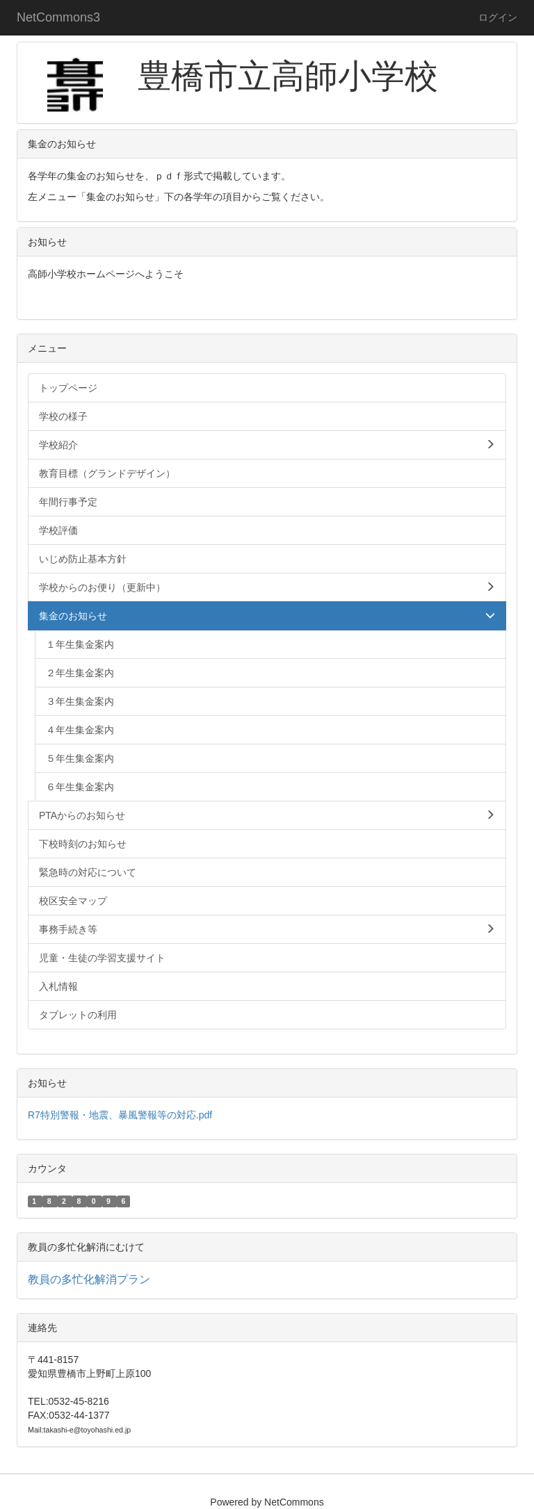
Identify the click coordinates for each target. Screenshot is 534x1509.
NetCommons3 (58, 17)
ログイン (497, 17)
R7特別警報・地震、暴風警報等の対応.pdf (120, 1114)
